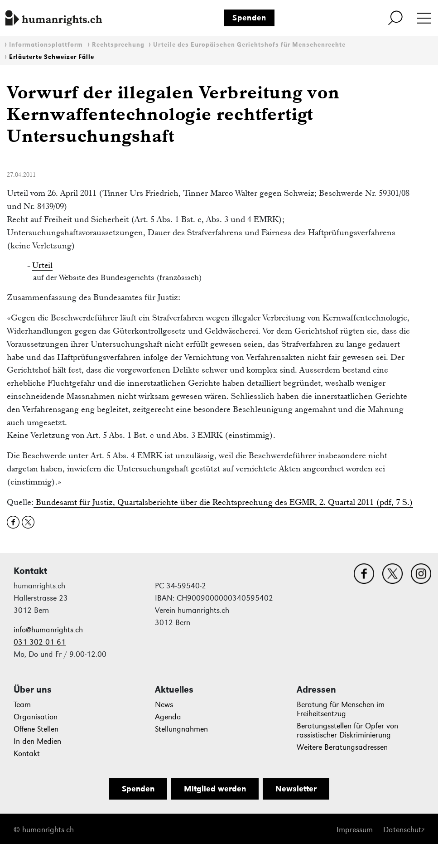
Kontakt (27, 753)
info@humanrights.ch (48, 630)
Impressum (355, 829)
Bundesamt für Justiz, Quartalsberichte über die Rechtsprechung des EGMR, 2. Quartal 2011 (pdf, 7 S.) (223, 502)
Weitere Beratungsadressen (342, 747)
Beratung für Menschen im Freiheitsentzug (341, 709)
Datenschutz (403, 829)
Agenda (168, 717)
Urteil (42, 265)
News (164, 704)
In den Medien (37, 741)
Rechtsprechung (118, 45)
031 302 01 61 (40, 642)
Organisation (36, 717)
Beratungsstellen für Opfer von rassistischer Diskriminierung (347, 730)
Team (22, 704)
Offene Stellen (36, 729)
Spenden (249, 17)
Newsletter (296, 788)
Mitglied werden (215, 788)
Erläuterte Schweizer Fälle (51, 57)
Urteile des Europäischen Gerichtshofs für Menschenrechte (249, 45)
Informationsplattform (46, 45)
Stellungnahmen (181, 729)
